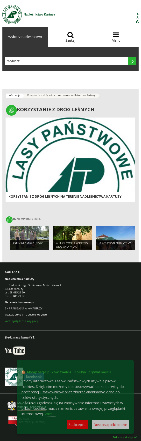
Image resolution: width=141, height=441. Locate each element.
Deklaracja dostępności (126, 437)
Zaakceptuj (77, 424)
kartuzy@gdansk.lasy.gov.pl (22, 321)
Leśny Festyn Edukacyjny (115, 243)
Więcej (50, 413)
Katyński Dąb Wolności (28, 243)
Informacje (14, 95)
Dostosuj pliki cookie (110, 424)
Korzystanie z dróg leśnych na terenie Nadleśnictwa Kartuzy (61, 95)
